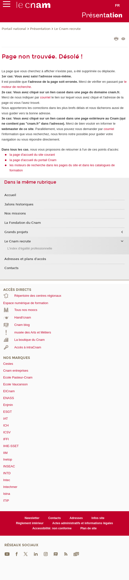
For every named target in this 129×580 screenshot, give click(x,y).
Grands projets (16, 232)
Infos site (98, 518)
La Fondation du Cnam (22, 223)
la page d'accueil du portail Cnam (33, 160)
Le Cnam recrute (67, 29)
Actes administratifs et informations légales (82, 523)
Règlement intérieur (30, 523)
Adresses (76, 518)
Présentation (40, 29)
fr (117, 5)
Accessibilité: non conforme (52, 528)
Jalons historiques (18, 204)
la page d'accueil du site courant (32, 154)
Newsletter (32, 518)
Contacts (11, 268)
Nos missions (15, 213)
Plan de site (88, 528)
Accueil (10, 195)
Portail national (14, 29)
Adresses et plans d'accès (25, 259)
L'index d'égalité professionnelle (29, 248)
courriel (45, 97)
